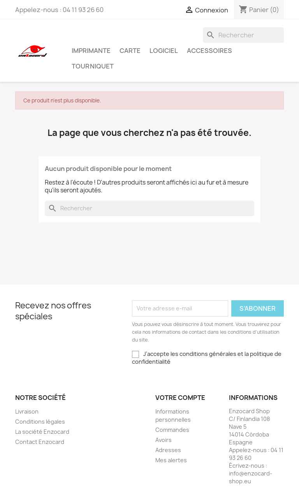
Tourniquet (93, 66)
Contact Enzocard (39, 441)
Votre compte (180, 397)
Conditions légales (40, 421)
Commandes (172, 429)
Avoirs (163, 440)
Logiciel (164, 50)
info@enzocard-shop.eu (250, 477)
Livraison (27, 411)
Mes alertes (171, 460)
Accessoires (209, 50)
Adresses (168, 450)
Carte (130, 50)
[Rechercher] (243, 35)
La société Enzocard (42, 431)
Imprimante (91, 50)
